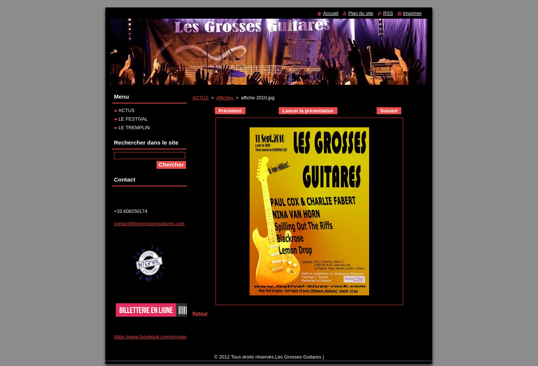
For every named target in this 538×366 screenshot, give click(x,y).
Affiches (225, 97)
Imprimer (412, 13)
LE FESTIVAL (133, 119)
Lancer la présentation (308, 111)
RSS (388, 13)
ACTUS (200, 97)
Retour (200, 313)
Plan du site (360, 13)
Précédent (230, 111)
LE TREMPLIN (134, 127)
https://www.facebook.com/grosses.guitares (160, 336)
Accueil (330, 13)
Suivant (389, 111)
